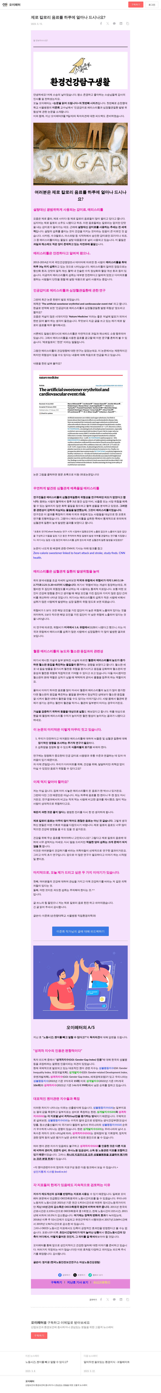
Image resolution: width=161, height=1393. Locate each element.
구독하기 (135, 4)
